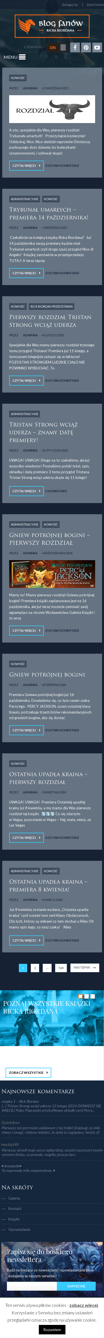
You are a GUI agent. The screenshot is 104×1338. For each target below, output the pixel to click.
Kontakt (14, 1208)
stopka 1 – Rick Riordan (20, 1101)
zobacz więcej (83, 1305)
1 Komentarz (56, 491)
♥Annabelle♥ (11, 1166)
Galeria (14, 1198)
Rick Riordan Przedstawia (52, 306)
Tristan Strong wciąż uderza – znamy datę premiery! (43, 432)
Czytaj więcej (24, 165)
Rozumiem (52, 1329)
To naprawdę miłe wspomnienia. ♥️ (28, 1170)
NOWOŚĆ (18, 78)
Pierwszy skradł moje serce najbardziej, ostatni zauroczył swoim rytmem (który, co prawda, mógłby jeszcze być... (52, 1152)
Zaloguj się (70, 5)
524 (61, 968)
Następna (82, 967)
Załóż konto (95, 5)
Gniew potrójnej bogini (47, 675)
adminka (30, 88)
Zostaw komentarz (62, 165)
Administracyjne (24, 199)
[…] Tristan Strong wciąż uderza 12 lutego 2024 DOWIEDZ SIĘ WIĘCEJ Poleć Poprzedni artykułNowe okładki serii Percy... (51, 1108)
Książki (13, 1219)
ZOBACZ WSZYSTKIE (26, 1072)
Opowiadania (19, 1229)
